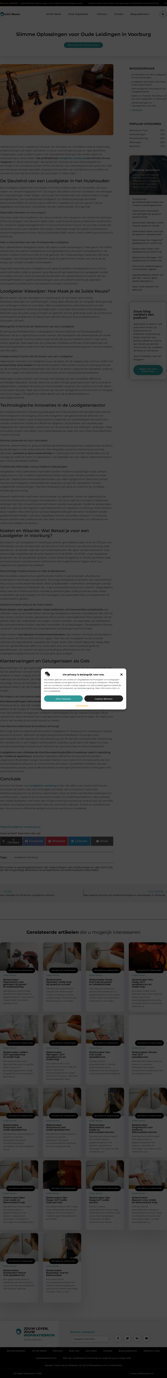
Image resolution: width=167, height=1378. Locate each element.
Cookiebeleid (82, 705)
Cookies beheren (104, 698)
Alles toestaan (63, 698)
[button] (121, 674)
